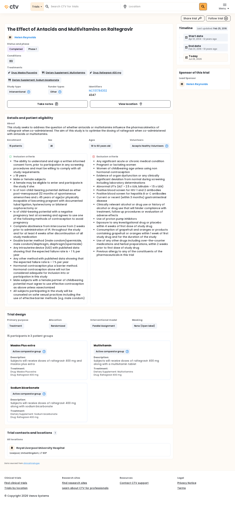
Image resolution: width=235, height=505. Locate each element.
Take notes (47, 104)
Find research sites (74, 483)
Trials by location (16, 488)
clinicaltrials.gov (31, 463)
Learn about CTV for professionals (85, 488)
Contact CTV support (134, 483)
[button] (11, 61)
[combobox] (84, 6)
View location (131, 104)
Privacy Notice (186, 483)
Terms (181, 488)
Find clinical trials (15, 483)
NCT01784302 (98, 90)
